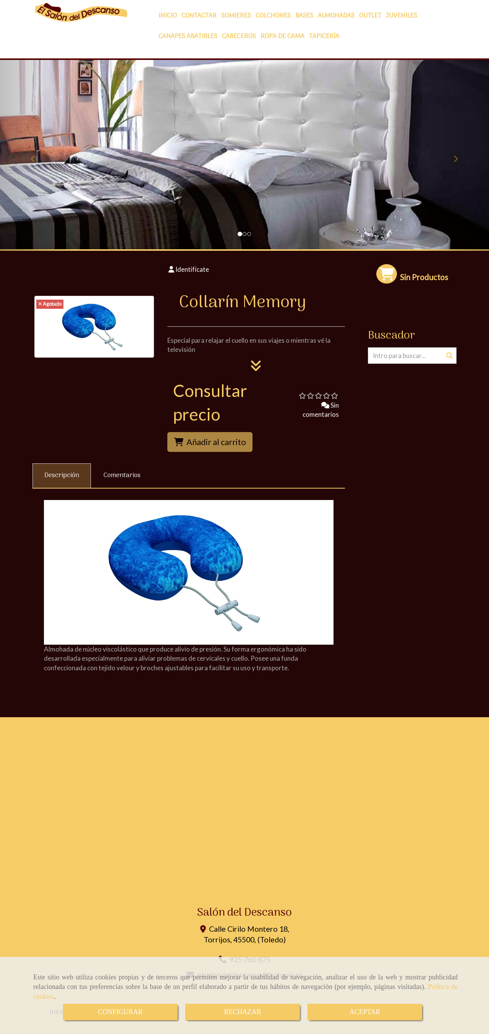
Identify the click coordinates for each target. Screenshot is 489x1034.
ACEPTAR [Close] (365, 1012)
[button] (36, 155)
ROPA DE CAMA (282, 36)
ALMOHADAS (336, 16)
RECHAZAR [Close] (242, 1012)
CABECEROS (239, 36)
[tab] (61, 476)
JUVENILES (401, 16)
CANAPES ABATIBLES (188, 36)
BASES (304, 16)
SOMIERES (236, 16)
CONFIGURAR (120, 1012)
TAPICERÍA (324, 36)
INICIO (168, 16)
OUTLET (370, 16)
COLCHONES (273, 16)
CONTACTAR (199, 16)
